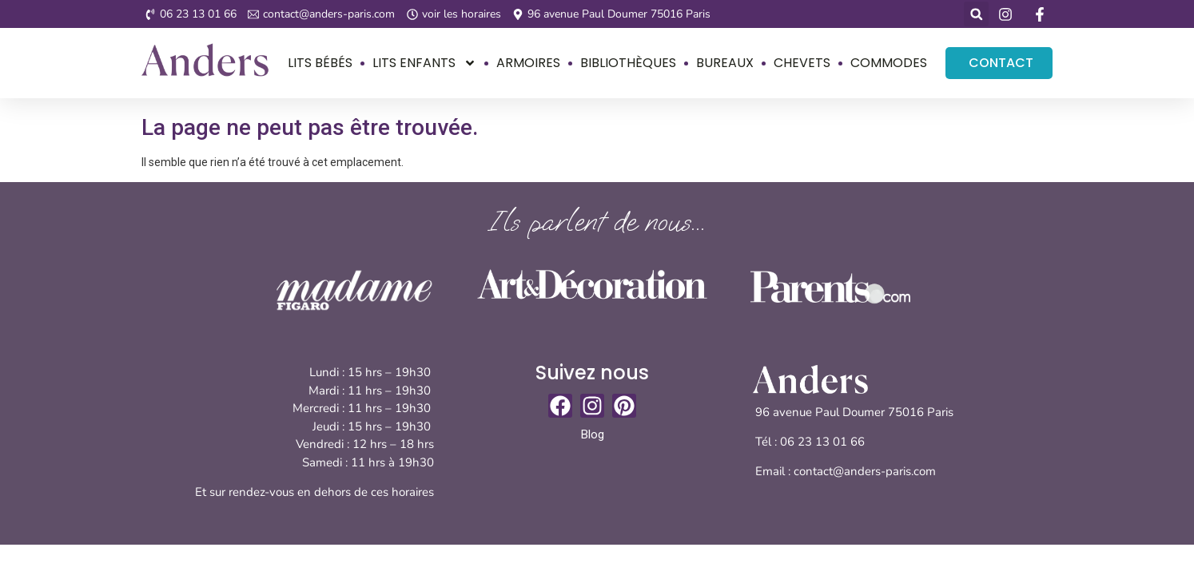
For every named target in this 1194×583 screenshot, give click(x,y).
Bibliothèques (628, 63)
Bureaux (725, 63)
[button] (976, 14)
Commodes (888, 63)
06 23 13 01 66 (824, 442)
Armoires (528, 63)
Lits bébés (320, 63)
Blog (592, 434)
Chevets (802, 63)
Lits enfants (424, 63)
